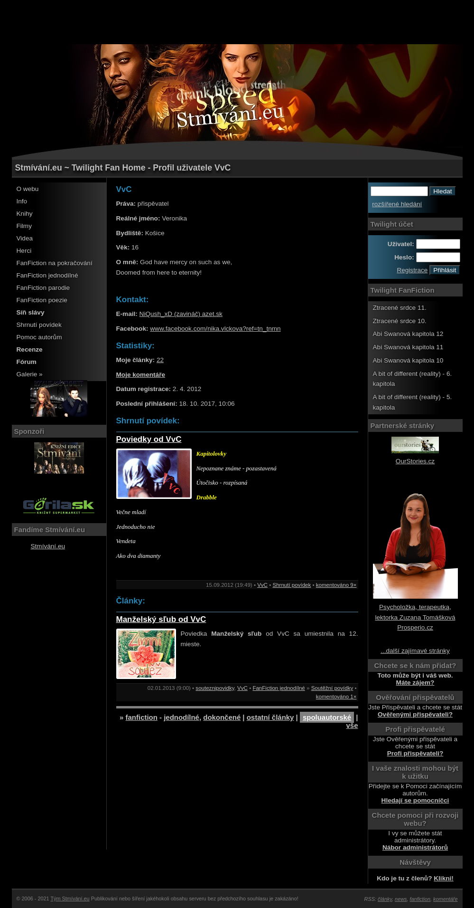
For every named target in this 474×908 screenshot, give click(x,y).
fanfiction (142, 717)
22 (160, 359)
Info (22, 201)
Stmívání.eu (48, 546)
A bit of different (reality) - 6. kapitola (412, 379)
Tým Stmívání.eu (69, 898)
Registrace (412, 270)
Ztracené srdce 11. (400, 307)
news (401, 899)
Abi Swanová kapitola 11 (408, 347)
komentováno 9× (336, 585)
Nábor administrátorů (415, 847)
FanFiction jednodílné (47, 275)
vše (352, 725)
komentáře (445, 899)
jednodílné (181, 717)
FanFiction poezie (42, 300)
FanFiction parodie (43, 287)
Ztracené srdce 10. (400, 321)
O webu (28, 188)
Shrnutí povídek (39, 324)
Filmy (24, 225)
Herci (24, 250)
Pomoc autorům (39, 337)
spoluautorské (327, 717)
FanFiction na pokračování (55, 263)
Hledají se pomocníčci (415, 800)
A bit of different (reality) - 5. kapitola (412, 402)
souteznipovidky (214, 688)
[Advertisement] (237, 21)
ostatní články (270, 717)
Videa (25, 238)
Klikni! (444, 878)
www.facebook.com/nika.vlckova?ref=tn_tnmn (215, 328)
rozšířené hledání (397, 204)
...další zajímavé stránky (415, 650)
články (385, 899)
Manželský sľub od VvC (161, 619)
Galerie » (30, 374)
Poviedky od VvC (149, 439)
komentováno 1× (336, 696)
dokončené (222, 717)
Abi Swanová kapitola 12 (408, 333)
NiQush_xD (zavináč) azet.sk (181, 313)
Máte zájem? (415, 682)
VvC (262, 585)
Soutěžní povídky (332, 688)
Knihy (25, 213)
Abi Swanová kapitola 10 (408, 360)
